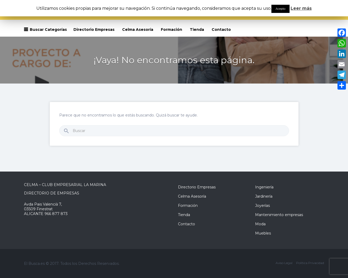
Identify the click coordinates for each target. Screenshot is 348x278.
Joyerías (262, 205)
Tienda (197, 29)
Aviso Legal (284, 263)
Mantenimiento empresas (279, 214)
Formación (171, 29)
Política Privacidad (310, 263)
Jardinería (263, 196)
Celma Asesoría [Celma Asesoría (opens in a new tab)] (137, 29)
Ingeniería (264, 187)
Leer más (301, 8)
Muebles (263, 233)
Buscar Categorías (48, 29)
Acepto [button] (280, 9)
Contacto (221, 29)
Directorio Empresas (94, 29)
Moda (260, 224)
